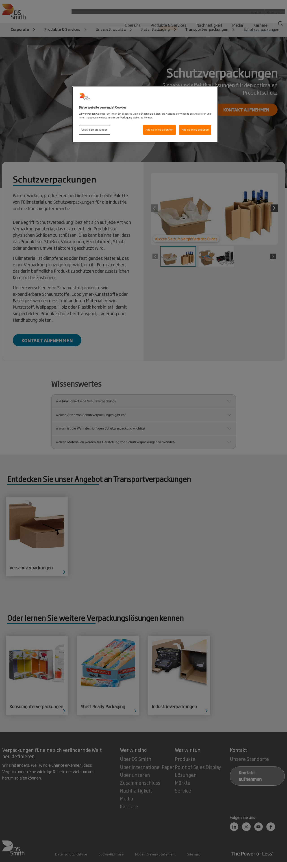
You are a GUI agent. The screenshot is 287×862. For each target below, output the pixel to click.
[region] (145, 114)
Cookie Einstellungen (94, 129)
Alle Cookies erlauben (195, 129)
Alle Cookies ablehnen (159, 129)
